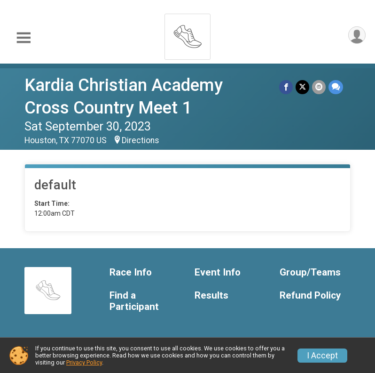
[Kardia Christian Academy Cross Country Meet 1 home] (187, 34)
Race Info (130, 272)
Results (211, 295)
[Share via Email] (319, 87)
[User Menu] (357, 35)
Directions (140, 140)
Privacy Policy (84, 362)
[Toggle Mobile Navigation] (23, 38)
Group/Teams (310, 272)
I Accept (322, 355)
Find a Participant (134, 301)
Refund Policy (310, 295)
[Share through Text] (335, 87)
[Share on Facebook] (286, 87)
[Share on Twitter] (302, 87)
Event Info (218, 272)
